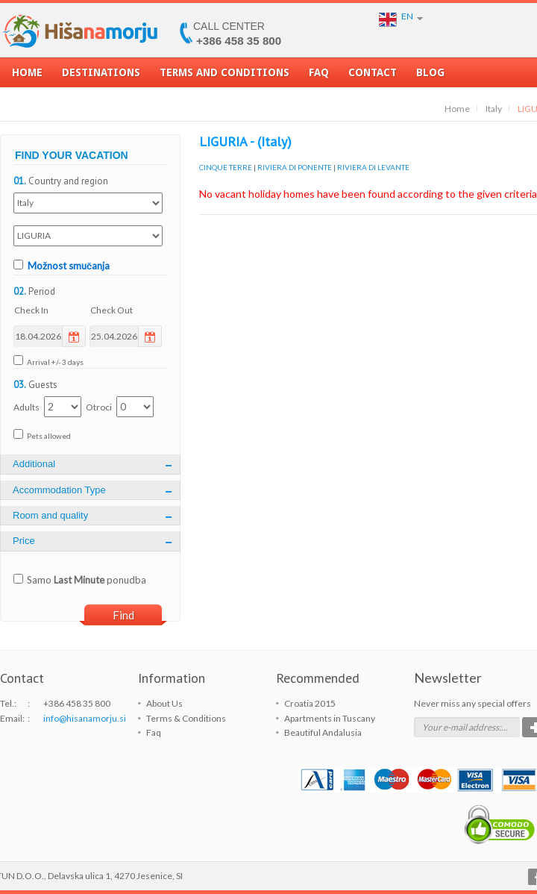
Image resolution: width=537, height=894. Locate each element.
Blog (430, 76)
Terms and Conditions (224, 76)
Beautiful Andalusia (323, 732)
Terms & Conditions (186, 718)
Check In (31, 310)
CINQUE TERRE (225, 167)
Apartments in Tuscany (329, 718)
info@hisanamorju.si (84, 718)
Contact (372, 76)
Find (123, 615)
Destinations (101, 76)
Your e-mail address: (461, 727)
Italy (494, 108)
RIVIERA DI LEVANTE (373, 167)
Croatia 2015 (310, 703)
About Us (164, 703)
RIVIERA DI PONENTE (294, 167)
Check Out (111, 310)
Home (27, 76)
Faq (319, 76)
